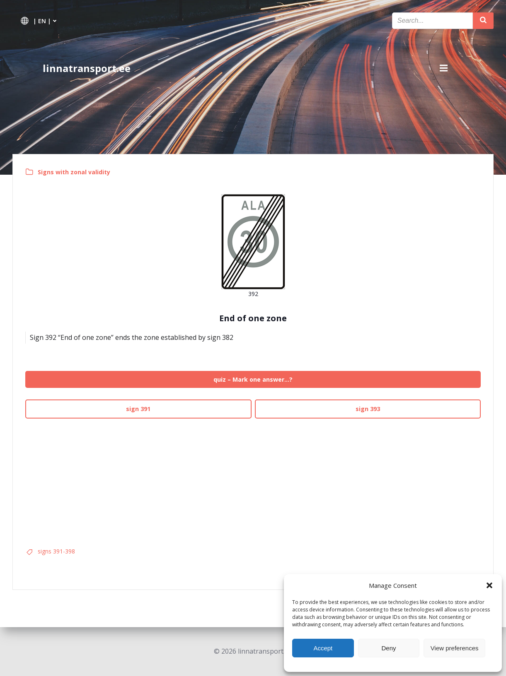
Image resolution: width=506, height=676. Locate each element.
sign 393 (368, 409)
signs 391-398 (56, 551)
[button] (489, 585)
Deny (388, 648)
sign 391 (138, 409)
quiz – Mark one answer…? (253, 379)
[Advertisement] (253, 480)
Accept (322, 648)
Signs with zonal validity (74, 172)
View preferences (455, 648)
